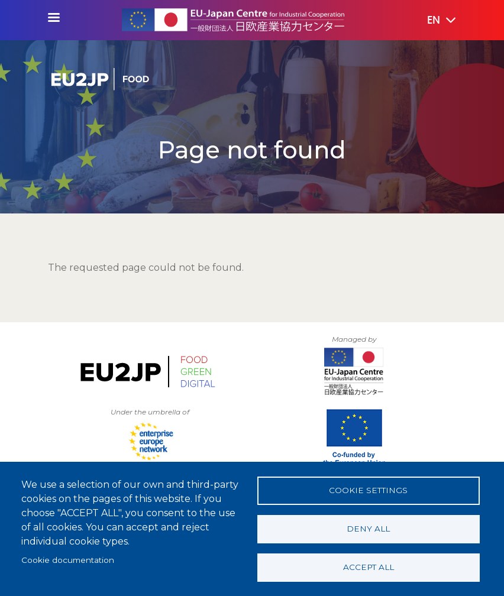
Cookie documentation (67, 560)
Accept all (368, 567)
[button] (433, 20)
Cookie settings (368, 490)
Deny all (368, 528)
